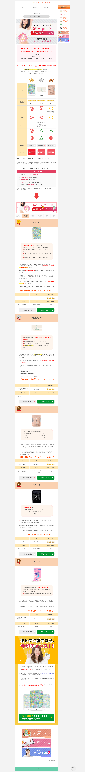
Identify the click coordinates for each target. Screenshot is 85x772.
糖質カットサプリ (40, 216)
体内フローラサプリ (26, 216)
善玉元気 (41, 95)
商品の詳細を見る (31, 145)
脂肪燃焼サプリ (32, 216)
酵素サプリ (47, 216)
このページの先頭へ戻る (52, 760)
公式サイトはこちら (46, 310)
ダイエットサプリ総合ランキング (19, 216)
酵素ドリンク (54, 216)
